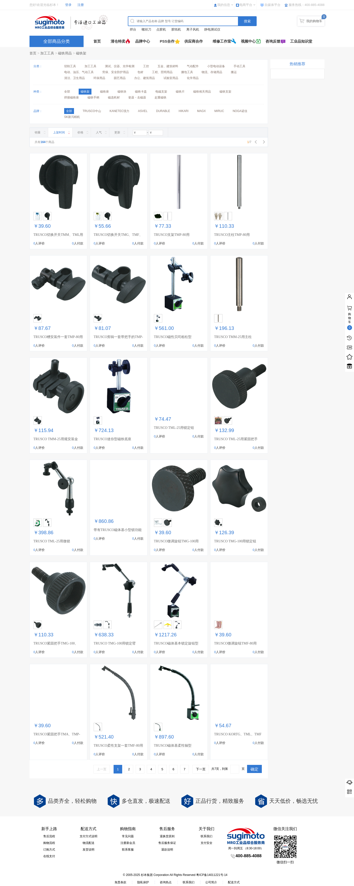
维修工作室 (222, 41)
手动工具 (239, 66)
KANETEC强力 (120, 111)
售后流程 (49, 836)
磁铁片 (180, 91)
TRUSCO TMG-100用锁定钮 (235, 541)
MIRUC (219, 111)
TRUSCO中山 (92, 111)
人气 (99, 132)
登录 (68, 5)
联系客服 (128, 849)
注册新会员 (127, 843)
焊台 (133, 29)
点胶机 (161, 29)
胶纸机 (176, 29)
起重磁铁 (160, 97)
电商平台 (246, 5)
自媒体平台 (272, 5)
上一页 (101, 769)
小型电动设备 (216, 66)
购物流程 (49, 843)
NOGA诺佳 (240, 111)
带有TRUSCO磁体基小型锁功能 (118, 530)
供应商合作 (193, 41)
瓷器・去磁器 (137, 97)
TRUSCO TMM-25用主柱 (233, 337)
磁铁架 (81, 53)
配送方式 (234, 882)
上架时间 (59, 132)
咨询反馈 (273, 41)
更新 (117, 132)
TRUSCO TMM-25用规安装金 (55, 439)
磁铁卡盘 (141, 91)
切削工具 (70, 66)
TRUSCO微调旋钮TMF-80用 (235, 643)
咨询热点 (166, 882)
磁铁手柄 (93, 97)
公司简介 (211, 882)
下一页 (201, 769)
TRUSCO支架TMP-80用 (172, 235)
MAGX (201, 111)
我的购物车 (314, 21)
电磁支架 (161, 91)
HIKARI (184, 111)
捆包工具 (187, 72)
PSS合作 (167, 41)
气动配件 (193, 66)
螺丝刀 (146, 29)
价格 (80, 132)
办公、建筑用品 (144, 78)
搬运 (234, 72)
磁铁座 (104, 91)
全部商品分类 (56, 41)
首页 (97, 41)
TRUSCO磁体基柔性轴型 (173, 745)
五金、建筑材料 (168, 66)
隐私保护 (143, 882)
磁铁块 (122, 91)
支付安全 (206, 843)
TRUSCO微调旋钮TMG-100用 (176, 541)
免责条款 (120, 882)
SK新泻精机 (72, 117)
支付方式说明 (88, 836)
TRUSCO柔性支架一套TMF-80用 (118, 745)
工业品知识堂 (301, 41)
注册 (80, 5)
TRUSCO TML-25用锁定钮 (174, 428)
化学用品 (193, 78)
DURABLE (163, 111)
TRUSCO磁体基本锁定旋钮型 (176, 643)
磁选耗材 (114, 97)
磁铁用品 (65, 53)
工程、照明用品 (162, 72)
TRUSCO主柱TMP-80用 (232, 235)
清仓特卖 (118, 41)
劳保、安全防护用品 (115, 72)
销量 (38, 132)
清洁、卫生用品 (74, 78)
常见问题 (128, 836)
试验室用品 (170, 78)
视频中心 (248, 41)
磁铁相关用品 (202, 91)
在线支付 (49, 856)
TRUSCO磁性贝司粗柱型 (173, 337)
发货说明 (88, 849)
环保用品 (99, 78)
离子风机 (192, 29)
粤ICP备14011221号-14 (211, 875)
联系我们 (206, 836)
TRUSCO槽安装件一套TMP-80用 (58, 337)
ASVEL (143, 111)
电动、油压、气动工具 (79, 72)
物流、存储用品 (212, 72)
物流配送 (88, 843)
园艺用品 (120, 78)
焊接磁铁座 (71, 97)
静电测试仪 (212, 29)
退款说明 (167, 849)
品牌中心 (142, 41)
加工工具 (47, 53)
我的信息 (224, 5)
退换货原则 (167, 836)
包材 (140, 72)
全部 (67, 91)
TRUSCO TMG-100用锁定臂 (115, 643)
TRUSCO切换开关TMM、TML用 (58, 235)
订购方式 (49, 849)
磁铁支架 (225, 91)
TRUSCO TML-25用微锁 (51, 541)
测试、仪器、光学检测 (119, 66)
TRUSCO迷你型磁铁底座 (112, 439)
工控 (146, 66)
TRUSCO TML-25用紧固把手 (236, 439)
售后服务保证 (167, 843)
